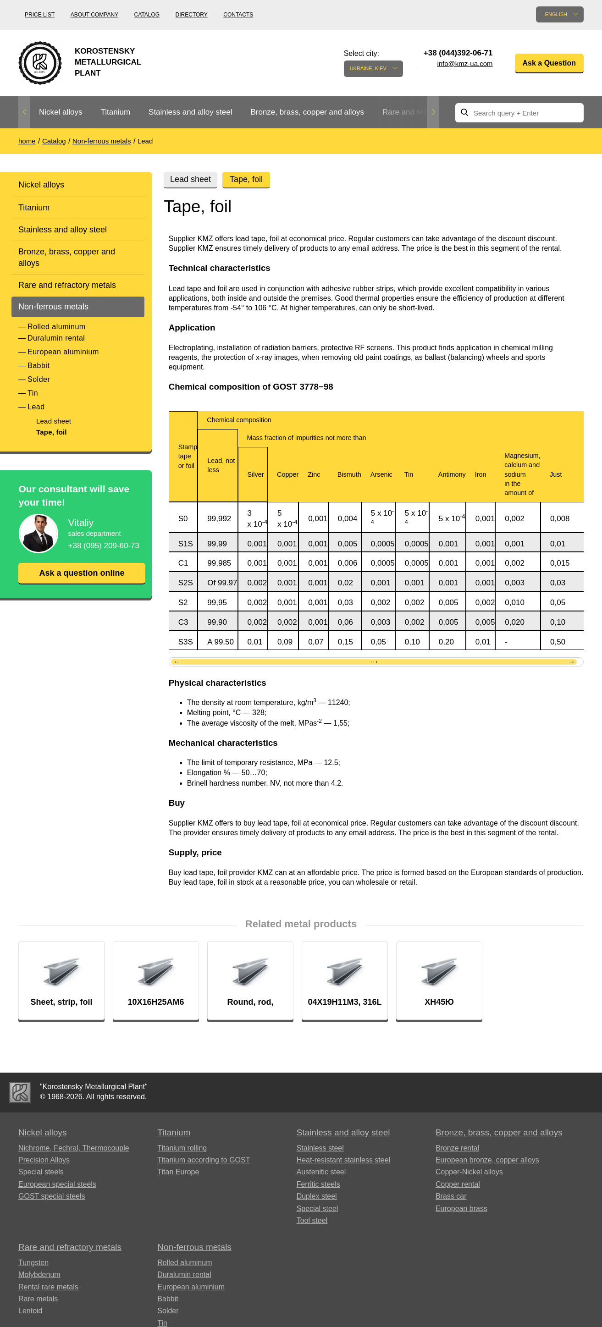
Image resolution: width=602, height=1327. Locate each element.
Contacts (238, 14)
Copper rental (458, 1185)
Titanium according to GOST (203, 1160)
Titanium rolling (182, 1148)
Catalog (147, 14)
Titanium (115, 112)
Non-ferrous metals (53, 306)
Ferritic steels (318, 1185)
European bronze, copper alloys (487, 1160)
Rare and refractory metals (67, 285)
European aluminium (63, 352)
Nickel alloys (60, 112)
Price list (40, 14)
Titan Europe (178, 1172)
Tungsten (33, 1263)
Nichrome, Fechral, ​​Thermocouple (73, 1148)
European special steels (57, 1185)
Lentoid (30, 1311)
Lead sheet (53, 421)
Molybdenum (39, 1275)
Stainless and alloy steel (190, 112)
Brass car (451, 1196)
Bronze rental (457, 1148)
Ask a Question (549, 63)
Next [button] (433, 112)
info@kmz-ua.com (464, 63)
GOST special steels (51, 1196)
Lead (36, 407)
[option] (60, 112)
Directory (192, 14)
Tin (33, 393)
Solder (39, 379)
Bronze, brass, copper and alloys (307, 112)
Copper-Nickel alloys (469, 1172)
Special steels (41, 1172)
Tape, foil (51, 432)
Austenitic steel (321, 1172)
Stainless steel (320, 1148)
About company (94, 14)
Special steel (317, 1209)
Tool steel (312, 1221)
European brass (461, 1209)
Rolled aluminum (57, 326)
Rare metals (38, 1299)
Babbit (39, 365)
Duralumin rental (56, 338)
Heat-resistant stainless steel (344, 1160)
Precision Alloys (44, 1160)
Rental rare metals (48, 1287)
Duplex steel (317, 1196)
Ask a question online (81, 573)
